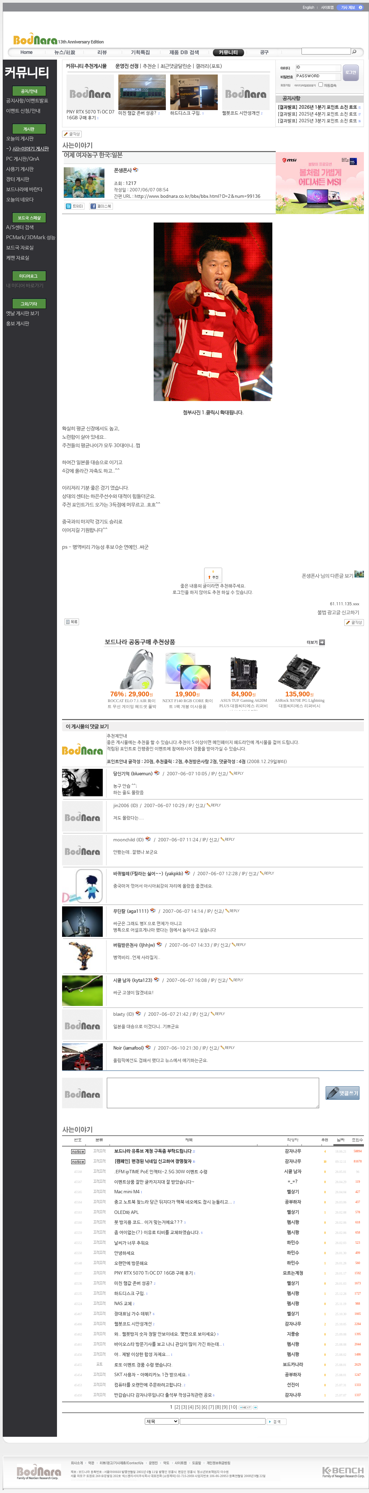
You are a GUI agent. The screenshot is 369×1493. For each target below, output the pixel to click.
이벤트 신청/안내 (23, 111)
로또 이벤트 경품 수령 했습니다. (143, 1365)
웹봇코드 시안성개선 (241, 113)
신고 (222, 774)
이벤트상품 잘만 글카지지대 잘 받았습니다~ (154, 1182)
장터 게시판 (17, 179)
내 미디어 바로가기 (24, 286)
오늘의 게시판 (20, 139)
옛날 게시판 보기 (22, 313)
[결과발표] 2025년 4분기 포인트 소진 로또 (318, 114)
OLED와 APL (126, 1212)
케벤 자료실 (17, 258)
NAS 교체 (123, 1303)
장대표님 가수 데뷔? (133, 1314)
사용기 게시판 (20, 169)
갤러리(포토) (209, 66)
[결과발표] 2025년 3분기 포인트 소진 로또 (318, 121)
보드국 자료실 (20, 248)
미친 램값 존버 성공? (137, 113)
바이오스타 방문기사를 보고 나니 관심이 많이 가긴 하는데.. (168, 1344)
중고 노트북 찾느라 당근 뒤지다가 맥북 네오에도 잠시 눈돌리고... (173, 1202)
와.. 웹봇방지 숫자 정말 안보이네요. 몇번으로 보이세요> (165, 1334)
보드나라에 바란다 (24, 189)
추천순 (149, 66)
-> (27, 149)
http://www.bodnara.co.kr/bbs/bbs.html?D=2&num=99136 (197, 196)
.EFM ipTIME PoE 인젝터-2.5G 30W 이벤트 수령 (161, 1172)
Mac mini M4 (127, 1192)
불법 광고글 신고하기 (338, 612)
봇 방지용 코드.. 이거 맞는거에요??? (148, 1222)
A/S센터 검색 (20, 227)
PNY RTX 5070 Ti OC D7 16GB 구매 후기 (153, 1273)
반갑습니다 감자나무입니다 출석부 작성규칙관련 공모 (163, 1395)
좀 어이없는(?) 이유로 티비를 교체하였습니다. (157, 1232)
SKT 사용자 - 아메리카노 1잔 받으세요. (150, 1375)
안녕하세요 (124, 1253)
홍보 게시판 (17, 324)
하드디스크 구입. (185, 113)
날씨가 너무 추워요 (131, 1243)
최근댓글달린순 (175, 66)
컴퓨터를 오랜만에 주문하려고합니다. (148, 1385)
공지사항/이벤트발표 (27, 101)
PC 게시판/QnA (22, 159)
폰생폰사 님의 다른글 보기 (333, 576)
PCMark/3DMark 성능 (30, 237)
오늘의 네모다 (20, 200)
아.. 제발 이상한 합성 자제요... (142, 1354)
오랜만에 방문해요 (131, 1263)
